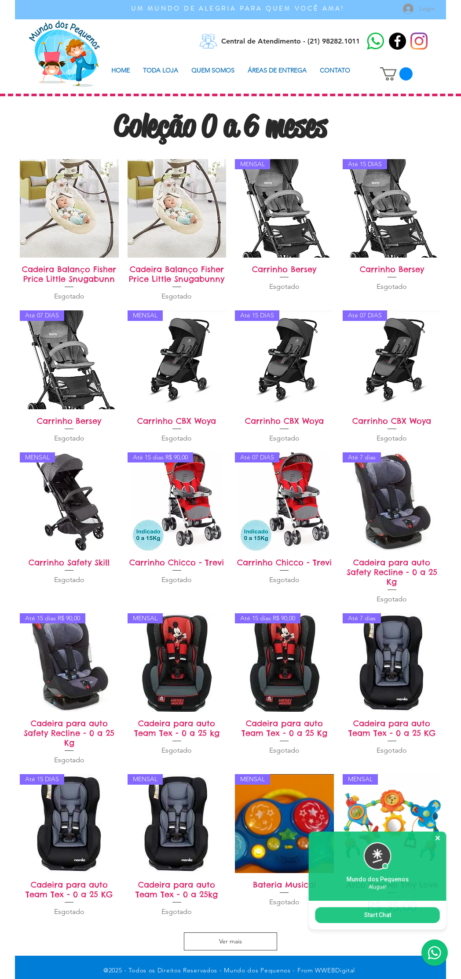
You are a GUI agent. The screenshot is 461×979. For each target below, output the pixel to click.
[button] (396, 73)
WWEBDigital (335, 970)
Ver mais (230, 941)
